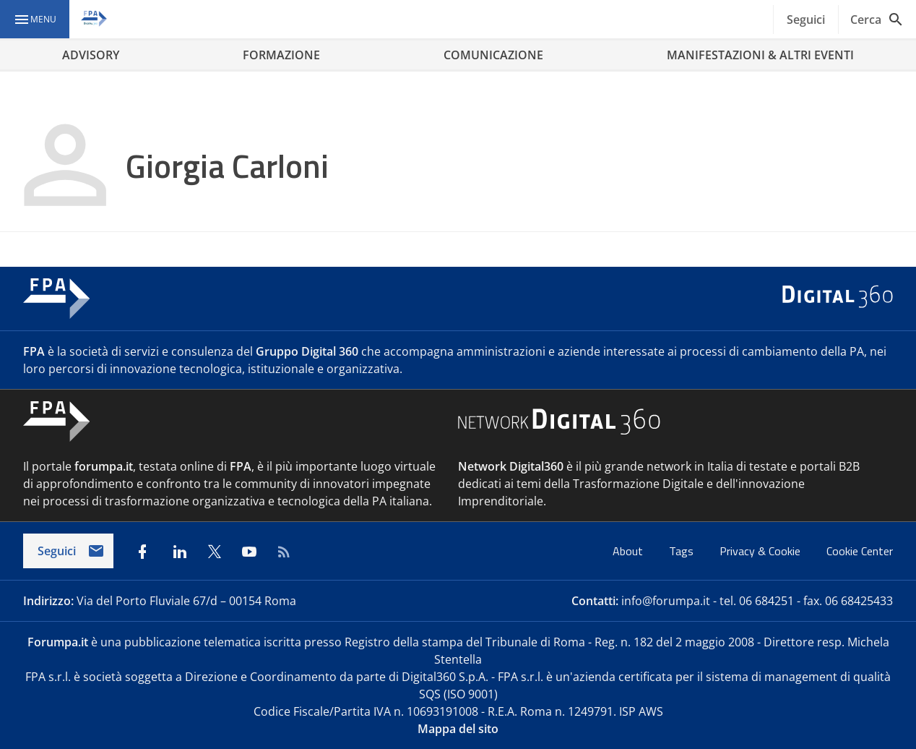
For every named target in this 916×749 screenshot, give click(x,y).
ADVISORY (90, 55)
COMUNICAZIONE (493, 55)
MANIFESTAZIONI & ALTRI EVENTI (760, 55)
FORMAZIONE (281, 55)
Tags (682, 551)
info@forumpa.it (665, 601)
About (629, 551)
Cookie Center (859, 551)
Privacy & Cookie (761, 551)
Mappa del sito (458, 729)
